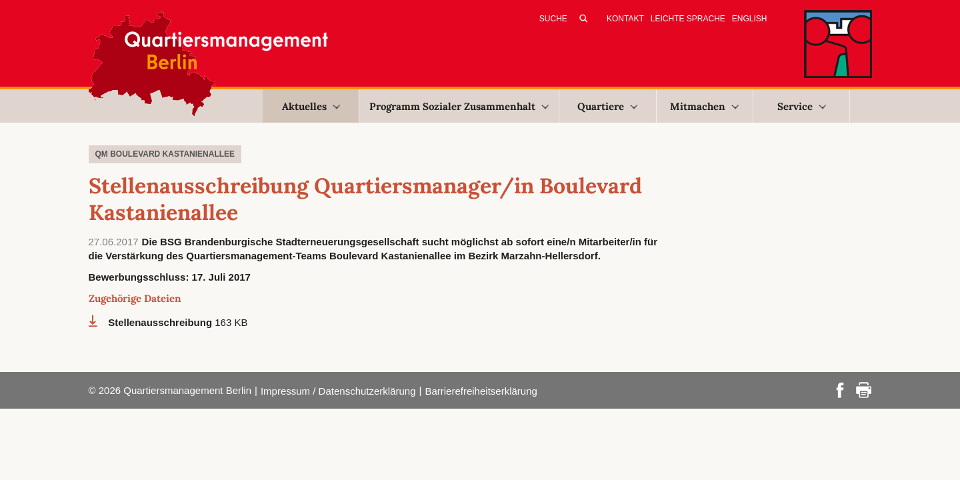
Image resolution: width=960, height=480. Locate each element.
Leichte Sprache (688, 18)
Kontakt (625, 18)
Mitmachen (704, 106)
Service (801, 106)
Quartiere (607, 106)
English (749, 18)
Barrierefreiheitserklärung (481, 391)
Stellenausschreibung (161, 322)
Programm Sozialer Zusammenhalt (459, 106)
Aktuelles (311, 106)
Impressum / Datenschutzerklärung (338, 391)
